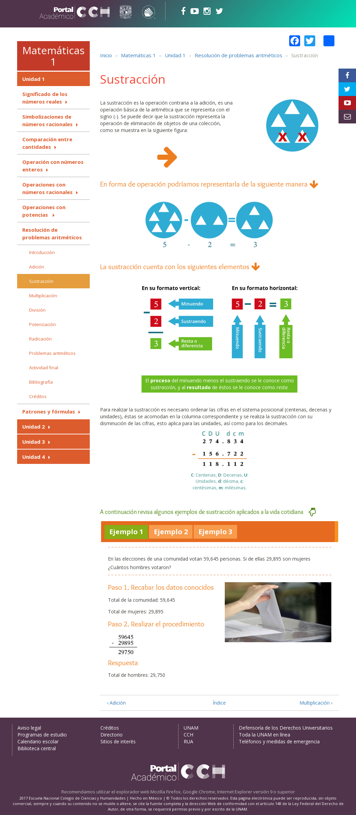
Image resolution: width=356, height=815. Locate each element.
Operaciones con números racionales (47, 188)
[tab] (126, 532)
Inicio (106, 55)
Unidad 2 (33, 426)
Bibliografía (41, 382)
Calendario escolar (38, 741)
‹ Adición (116, 702)
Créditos (38, 396)
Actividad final (43, 367)
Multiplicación (43, 295)
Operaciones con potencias (43, 211)
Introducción (42, 252)
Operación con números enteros (53, 165)
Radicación (40, 339)
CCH (188, 734)
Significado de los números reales (44, 98)
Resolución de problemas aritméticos (52, 233)
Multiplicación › (315, 702)
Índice (219, 702)
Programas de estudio (42, 734)
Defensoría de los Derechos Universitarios (286, 727)
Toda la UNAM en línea (264, 734)
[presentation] (126, 532)
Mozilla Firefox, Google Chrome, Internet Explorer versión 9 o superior (222, 792)
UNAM (191, 727)
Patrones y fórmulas (48, 411)
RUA (188, 741)
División (37, 310)
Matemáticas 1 (53, 56)
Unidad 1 (33, 78)
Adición (36, 267)
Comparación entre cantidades (47, 143)
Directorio (111, 734)
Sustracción (41, 281)
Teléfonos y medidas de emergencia (279, 741)
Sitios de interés (118, 741)
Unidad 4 (33, 456)
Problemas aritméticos (52, 353)
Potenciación (42, 324)
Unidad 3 (33, 441)
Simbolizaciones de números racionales (47, 120)
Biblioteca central (36, 748)
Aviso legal (29, 727)
